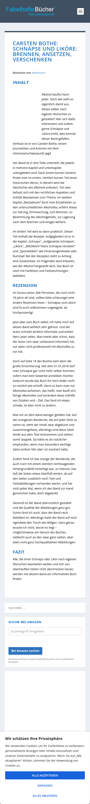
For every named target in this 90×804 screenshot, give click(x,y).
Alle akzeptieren (45, 775)
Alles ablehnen (45, 796)
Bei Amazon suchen (25, 651)
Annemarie (38, 73)
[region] (45, 768)
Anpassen (45, 785)
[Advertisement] (45, 726)
